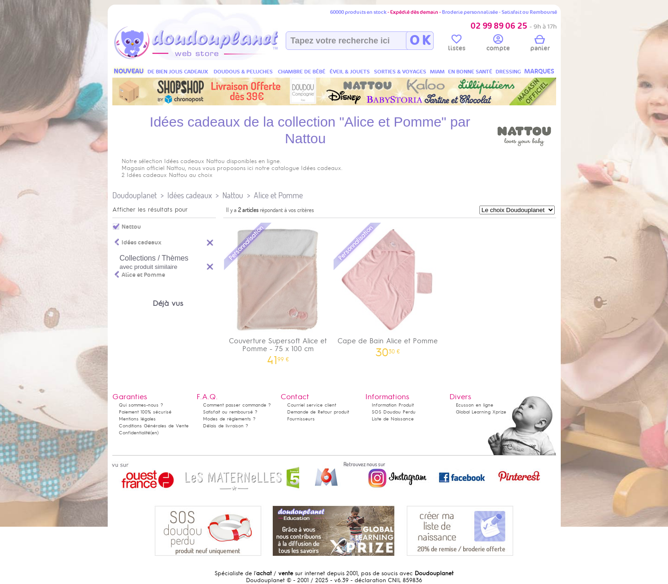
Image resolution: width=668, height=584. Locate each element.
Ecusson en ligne (474, 405)
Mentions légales (137, 418)
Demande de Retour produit (318, 411)
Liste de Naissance (393, 418)
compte (498, 44)
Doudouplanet (134, 195)
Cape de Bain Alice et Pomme (388, 289)
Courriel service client (311, 405)
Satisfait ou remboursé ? (230, 411)
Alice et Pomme (278, 195)
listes (457, 44)
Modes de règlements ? (229, 418)
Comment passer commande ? (237, 405)
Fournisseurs (301, 418)
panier (540, 44)
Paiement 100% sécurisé (145, 411)
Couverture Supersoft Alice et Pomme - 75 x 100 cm (278, 293)
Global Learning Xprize (481, 411)
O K (420, 40)
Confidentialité (134, 432)
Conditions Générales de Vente (154, 425)
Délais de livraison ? (225, 425)
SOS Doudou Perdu (394, 411)
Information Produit (393, 405)
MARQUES (539, 71)
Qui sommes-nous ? (141, 405)
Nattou (232, 195)
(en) (154, 432)
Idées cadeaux (189, 195)
